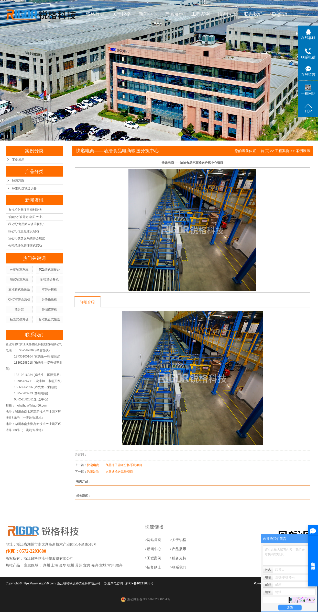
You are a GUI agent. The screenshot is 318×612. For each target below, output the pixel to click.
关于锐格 (121, 14)
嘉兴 (94, 565)
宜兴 (86, 565)
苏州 (78, 565)
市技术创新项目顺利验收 (25, 210)
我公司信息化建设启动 (23, 231)
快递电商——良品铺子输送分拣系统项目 (114, 465)
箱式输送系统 (19, 279)
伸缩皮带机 (49, 309)
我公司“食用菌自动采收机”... (27, 224)
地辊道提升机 (49, 279)
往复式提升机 (19, 319)
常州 (111, 565)
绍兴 (119, 565)
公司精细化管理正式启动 (25, 245)
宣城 (102, 565)
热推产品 (13, 565)
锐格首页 (95, 14)
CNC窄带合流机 (19, 299)
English (279, 14)
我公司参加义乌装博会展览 (26, 238)
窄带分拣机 (49, 289)
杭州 (70, 565)
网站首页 (154, 540)
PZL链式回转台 (49, 269)
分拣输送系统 (19, 269)
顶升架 (19, 309)
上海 (54, 565)
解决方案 (18, 180)
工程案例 (200, 14)
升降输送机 (49, 299)
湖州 (46, 565)
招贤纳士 (227, 14)
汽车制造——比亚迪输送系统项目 (110, 472)
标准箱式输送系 (19, 289)
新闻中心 (148, 14)
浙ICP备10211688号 (139, 583)
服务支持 (179, 558)
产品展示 (174, 14)
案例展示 (18, 159)
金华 (62, 565)
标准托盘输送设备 (24, 188)
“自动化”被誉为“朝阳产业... (26, 217)
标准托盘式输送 (49, 319)
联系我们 (253, 14)
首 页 (265, 151)
